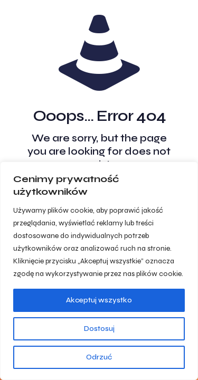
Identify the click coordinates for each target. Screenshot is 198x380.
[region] (99, 271)
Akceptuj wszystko (99, 300)
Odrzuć (99, 357)
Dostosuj (99, 328)
